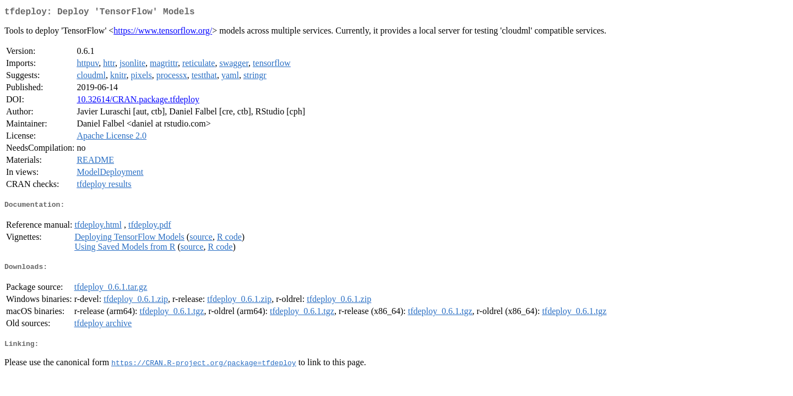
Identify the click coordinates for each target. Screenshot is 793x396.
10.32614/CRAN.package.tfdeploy (138, 101)
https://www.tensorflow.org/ (162, 32)
